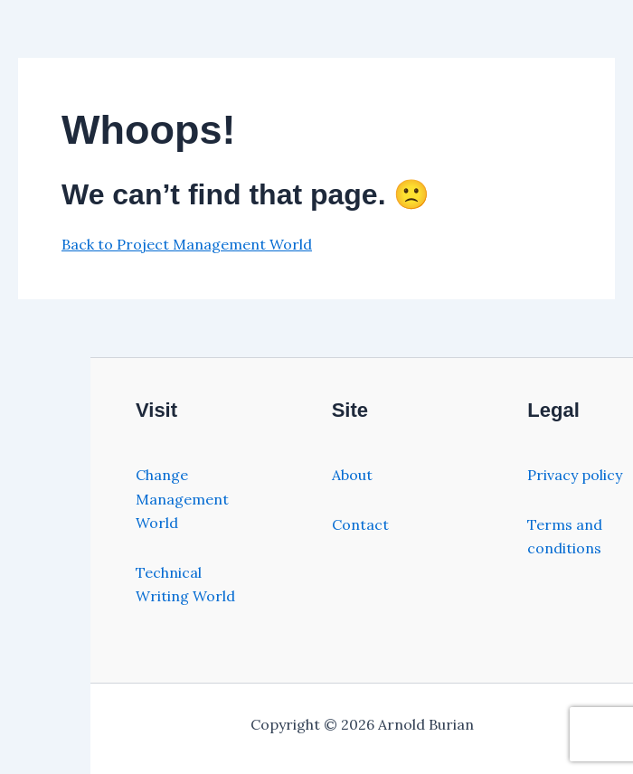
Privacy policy (574, 475)
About (352, 475)
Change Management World (182, 499)
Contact (360, 524)
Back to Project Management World (186, 244)
